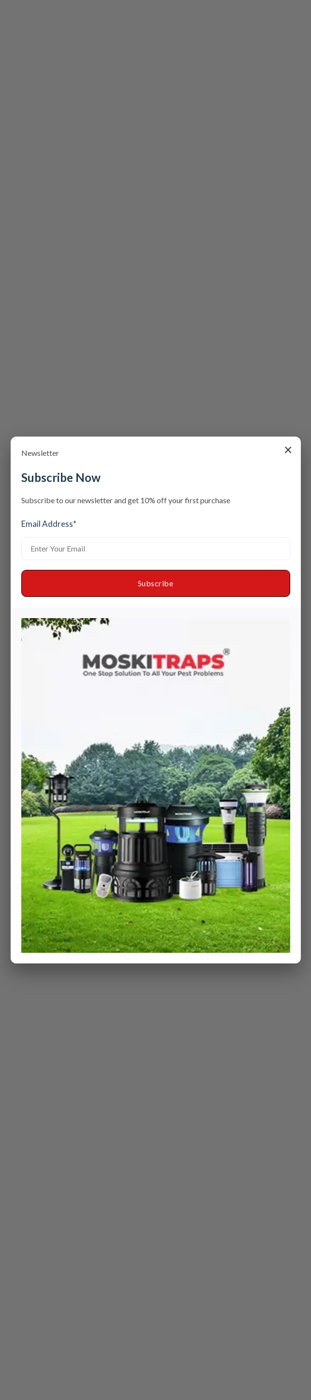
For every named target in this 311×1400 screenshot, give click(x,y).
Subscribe (156, 583)
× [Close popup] (288, 449)
